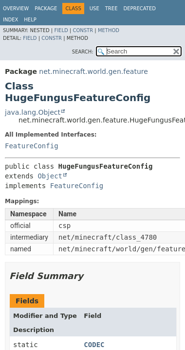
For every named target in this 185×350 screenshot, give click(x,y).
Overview (16, 8)
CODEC (94, 345)
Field (61, 30)
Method (108, 30)
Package (46, 8)
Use (94, 8)
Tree (111, 8)
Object (49, 176)
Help (30, 19)
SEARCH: (82, 51)
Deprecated (139, 8)
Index (10, 19)
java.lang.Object (32, 112)
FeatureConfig (31, 146)
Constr (83, 30)
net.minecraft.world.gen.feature (93, 71)
